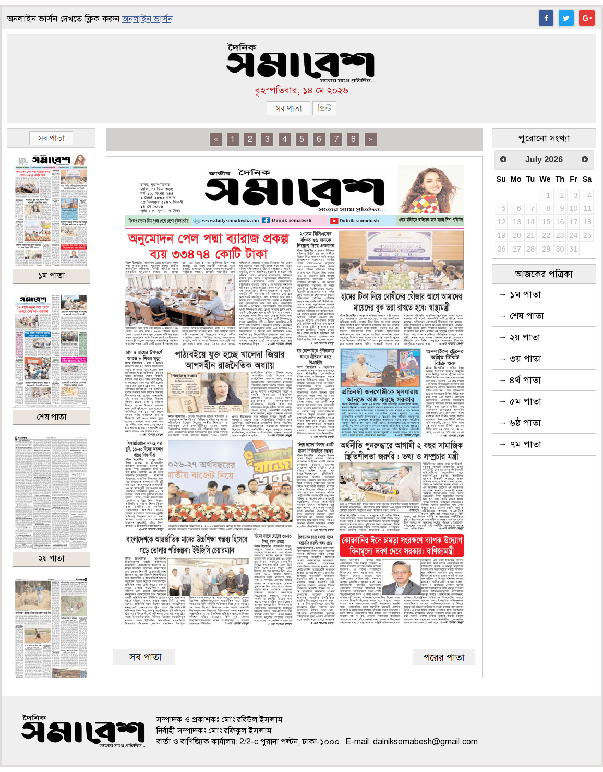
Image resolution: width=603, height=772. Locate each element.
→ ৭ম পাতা (519, 444)
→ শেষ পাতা (521, 316)
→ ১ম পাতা (519, 294)
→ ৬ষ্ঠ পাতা (519, 423)
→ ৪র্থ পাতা (519, 380)
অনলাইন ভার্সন (147, 19)
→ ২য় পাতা (519, 337)
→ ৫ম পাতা (519, 401)
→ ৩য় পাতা (519, 358)
